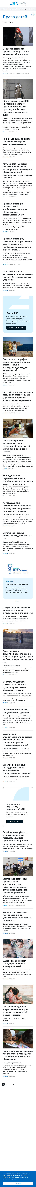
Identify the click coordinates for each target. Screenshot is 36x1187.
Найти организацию (16, 328)
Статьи (5, 132)
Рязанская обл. (20, 132)
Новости (5, 73)
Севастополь (19, 675)
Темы (5, 22)
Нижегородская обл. (23, 73)
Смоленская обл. (21, 905)
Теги (11, 22)
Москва (18, 197)
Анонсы (5, 197)
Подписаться (14, 821)
